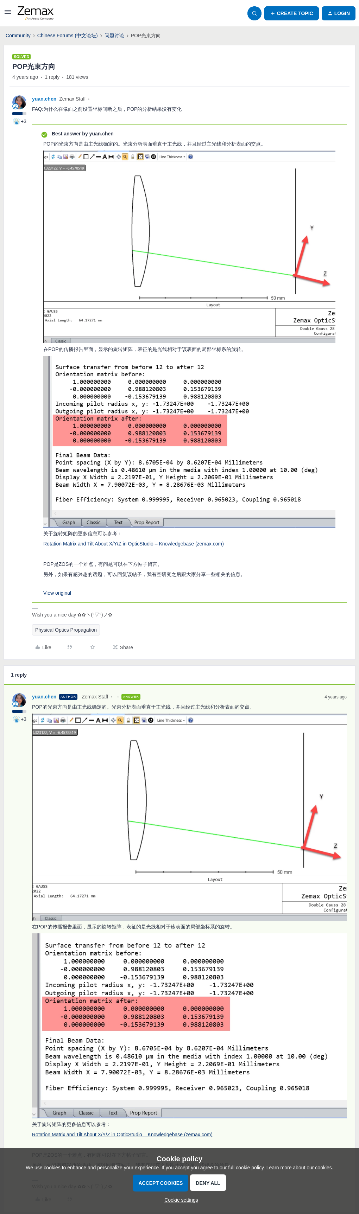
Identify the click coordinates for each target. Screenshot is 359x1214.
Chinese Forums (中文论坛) (67, 35)
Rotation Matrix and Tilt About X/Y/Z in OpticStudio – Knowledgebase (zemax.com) (133, 544)
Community (18, 35)
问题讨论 (114, 35)
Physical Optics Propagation (66, 630)
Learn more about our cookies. (299, 1167)
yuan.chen (44, 99)
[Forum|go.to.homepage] (35, 13)
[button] (8, 14)
